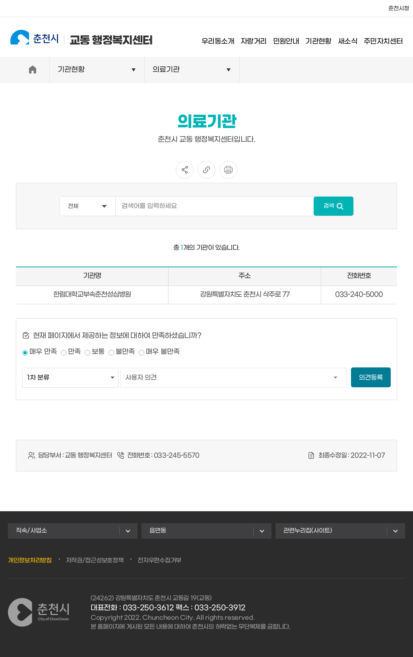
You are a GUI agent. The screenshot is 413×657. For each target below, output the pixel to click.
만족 (74, 352)
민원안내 (292, 37)
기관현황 (325, 37)
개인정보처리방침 (30, 560)
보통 (98, 352)
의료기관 (166, 70)
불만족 (125, 352)
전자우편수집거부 (159, 560)
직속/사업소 (31, 530)
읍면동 (157, 530)
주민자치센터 (389, 37)
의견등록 (371, 377)
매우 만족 (43, 352)
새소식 (353, 37)
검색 (329, 206)
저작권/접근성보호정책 (95, 560)
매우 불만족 (163, 352)
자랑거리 (260, 37)
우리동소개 (224, 37)
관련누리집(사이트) (307, 530)
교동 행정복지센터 (75, 37)
